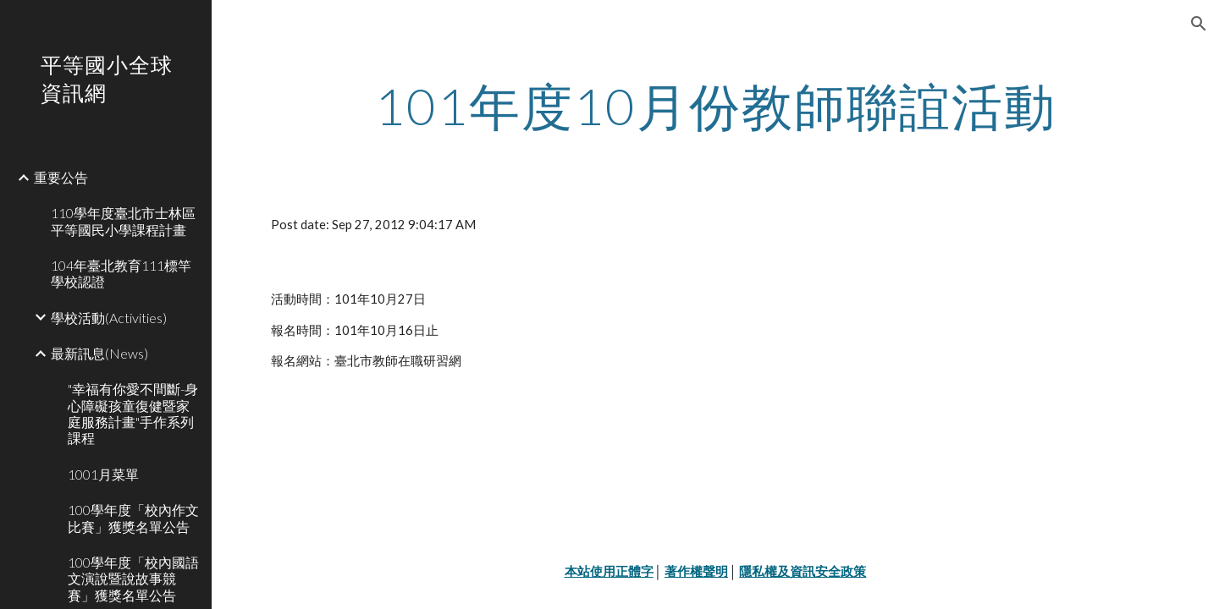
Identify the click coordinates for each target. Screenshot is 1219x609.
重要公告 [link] (61, 177)
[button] (1198, 23)
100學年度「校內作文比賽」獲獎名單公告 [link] (133, 518)
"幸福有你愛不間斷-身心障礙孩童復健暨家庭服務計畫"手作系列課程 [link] (133, 413)
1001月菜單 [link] (103, 474)
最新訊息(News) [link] (99, 353)
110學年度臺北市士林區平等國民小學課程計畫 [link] (123, 221)
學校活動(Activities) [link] (109, 318)
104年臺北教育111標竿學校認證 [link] (121, 273)
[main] (715, 105)
